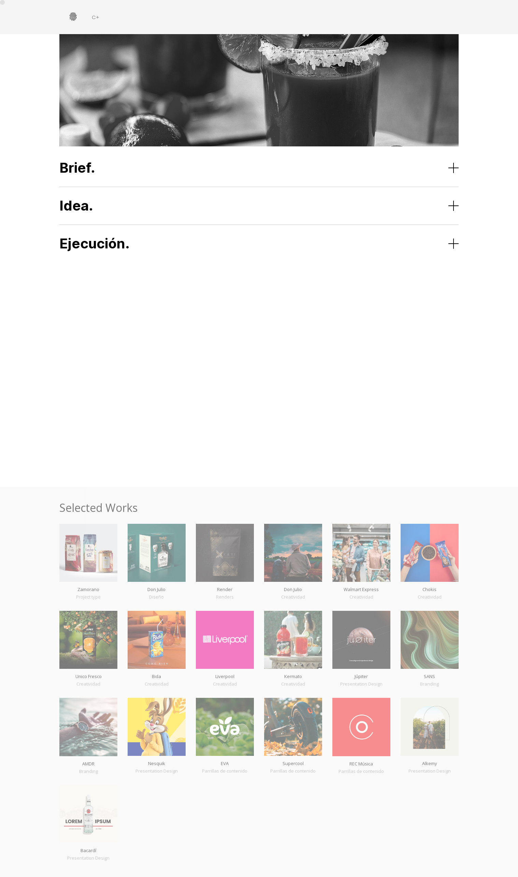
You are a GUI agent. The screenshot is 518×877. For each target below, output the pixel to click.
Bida (156, 676)
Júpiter (361, 676)
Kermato (293, 676)
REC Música (361, 764)
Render (224, 589)
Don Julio (156, 589)
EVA (225, 763)
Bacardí (88, 850)
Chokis (429, 589)
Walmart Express (361, 589)
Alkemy (429, 763)
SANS (429, 676)
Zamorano (88, 589)
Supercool (293, 763)
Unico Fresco (88, 676)
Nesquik (156, 763)
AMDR (88, 764)
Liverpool (224, 676)
